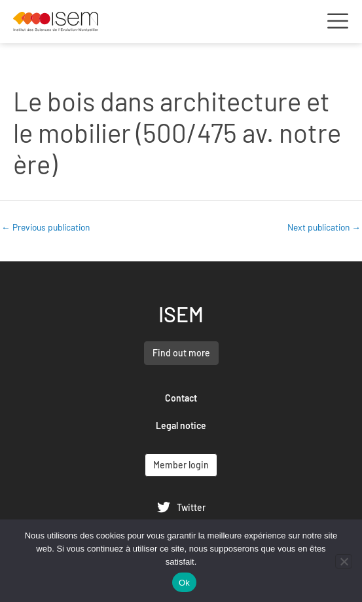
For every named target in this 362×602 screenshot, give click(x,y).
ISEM (181, 313)
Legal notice (181, 425)
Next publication (324, 227)
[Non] (343, 561)
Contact (181, 398)
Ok (184, 583)
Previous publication (45, 227)
